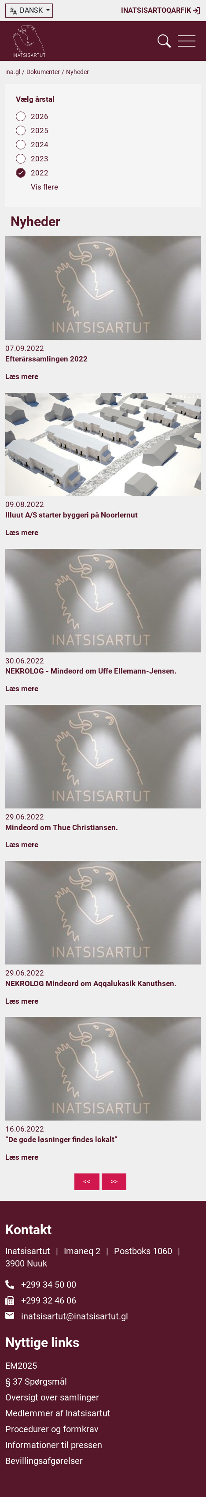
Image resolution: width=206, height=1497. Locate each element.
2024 (39, 144)
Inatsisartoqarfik (161, 10)
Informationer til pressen (53, 1445)
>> (114, 1181)
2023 (39, 158)
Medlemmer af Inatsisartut (57, 1413)
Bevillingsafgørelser (44, 1461)
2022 (39, 172)
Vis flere (44, 186)
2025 (39, 130)
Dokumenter (43, 71)
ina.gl (12, 71)
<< (86, 1181)
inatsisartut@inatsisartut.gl (74, 1316)
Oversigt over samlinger (52, 1397)
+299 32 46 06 (48, 1300)
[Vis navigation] (186, 41)
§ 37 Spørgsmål (36, 1381)
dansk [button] (26, 11)
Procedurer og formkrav (52, 1429)
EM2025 (21, 1365)
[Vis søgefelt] (164, 41)
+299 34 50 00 (48, 1284)
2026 (39, 116)
